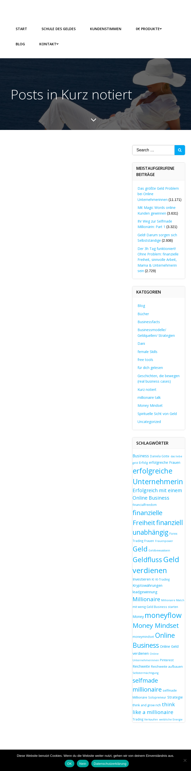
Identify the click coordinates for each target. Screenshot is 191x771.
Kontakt (48, 43)
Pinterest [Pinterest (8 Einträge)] (167, 659)
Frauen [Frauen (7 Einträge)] (149, 540)
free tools (145, 359)
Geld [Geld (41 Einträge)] (140, 548)
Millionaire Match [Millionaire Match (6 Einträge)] (172, 600)
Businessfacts (149, 321)
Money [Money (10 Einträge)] (138, 616)
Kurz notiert (147, 389)
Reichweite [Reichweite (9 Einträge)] (141, 665)
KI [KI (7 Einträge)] (153, 579)
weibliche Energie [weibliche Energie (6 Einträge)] (171, 719)
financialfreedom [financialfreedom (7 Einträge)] (145, 504)
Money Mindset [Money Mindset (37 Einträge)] (156, 624)
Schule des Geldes (59, 28)
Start (21, 28)
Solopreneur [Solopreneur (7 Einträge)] (157, 697)
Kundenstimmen (105, 28)
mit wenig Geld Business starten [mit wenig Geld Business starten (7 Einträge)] (155, 606)
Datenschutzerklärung (110, 764)
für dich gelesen (150, 367)
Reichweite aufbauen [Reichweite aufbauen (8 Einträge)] (167, 666)
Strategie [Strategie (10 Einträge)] (175, 696)
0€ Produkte (149, 28)
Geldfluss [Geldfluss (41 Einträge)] (147, 559)
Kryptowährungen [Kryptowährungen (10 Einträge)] (147, 585)
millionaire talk (149, 397)
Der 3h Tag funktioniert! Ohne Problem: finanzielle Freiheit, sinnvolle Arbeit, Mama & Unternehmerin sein (158, 259)
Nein (82, 764)
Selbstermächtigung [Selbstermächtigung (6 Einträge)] (145, 672)
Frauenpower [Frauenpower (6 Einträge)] (164, 540)
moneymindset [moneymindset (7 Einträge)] (143, 636)
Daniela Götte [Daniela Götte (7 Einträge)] (159, 456)
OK (69, 764)
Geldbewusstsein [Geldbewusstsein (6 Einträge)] (159, 550)
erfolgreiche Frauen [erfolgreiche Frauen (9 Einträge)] (164, 462)
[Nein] (184, 760)
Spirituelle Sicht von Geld (157, 413)
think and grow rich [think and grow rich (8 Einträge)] (147, 704)
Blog (20, 43)
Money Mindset (150, 405)
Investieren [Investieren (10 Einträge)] (142, 578)
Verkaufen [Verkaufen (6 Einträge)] (151, 719)
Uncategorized (149, 421)
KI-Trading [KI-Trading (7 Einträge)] (162, 579)
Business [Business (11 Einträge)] (141, 455)
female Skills (147, 351)
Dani (141, 343)
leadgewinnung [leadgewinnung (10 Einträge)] (145, 591)
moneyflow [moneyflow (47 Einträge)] (163, 615)
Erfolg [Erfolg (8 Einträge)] (143, 462)
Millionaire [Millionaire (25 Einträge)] (146, 599)
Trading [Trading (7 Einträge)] (138, 719)
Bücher (143, 313)
